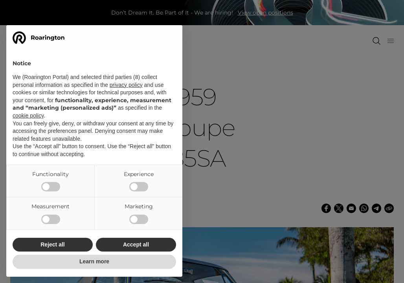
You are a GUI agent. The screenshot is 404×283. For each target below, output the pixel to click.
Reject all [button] (52, 244)
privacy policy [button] (126, 85)
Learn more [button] (94, 261)
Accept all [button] (136, 244)
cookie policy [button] (28, 115)
